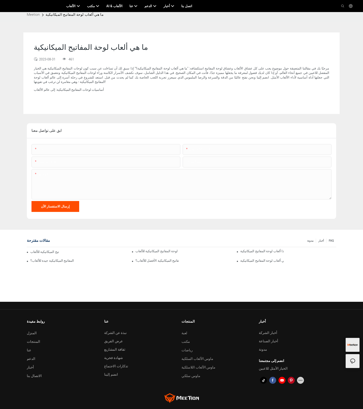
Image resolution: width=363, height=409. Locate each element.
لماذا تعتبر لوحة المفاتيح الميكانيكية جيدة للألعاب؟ (52, 260)
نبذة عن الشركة (115, 333)
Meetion (33, 15)
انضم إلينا (111, 374)
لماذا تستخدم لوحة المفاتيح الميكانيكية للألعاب (157, 251)
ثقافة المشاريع (114, 349)
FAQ (331, 240)
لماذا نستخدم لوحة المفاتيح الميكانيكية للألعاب (44, 252)
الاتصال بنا (34, 376)
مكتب (186, 342)
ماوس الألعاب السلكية (197, 359)
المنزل (32, 333)
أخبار (321, 240)
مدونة (310, 240)
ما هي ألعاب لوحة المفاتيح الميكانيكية (74, 15)
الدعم (31, 359)
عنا (29, 350)
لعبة (184, 333)
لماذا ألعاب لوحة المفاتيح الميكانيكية (262, 251)
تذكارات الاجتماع (116, 366)
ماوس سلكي (191, 376)
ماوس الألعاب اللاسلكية (198, 367)
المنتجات (33, 342)
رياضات (187, 350)
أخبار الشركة (268, 333)
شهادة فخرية (113, 358)
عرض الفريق (113, 341)
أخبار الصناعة (268, 341)
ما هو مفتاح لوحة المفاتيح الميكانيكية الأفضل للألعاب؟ (157, 260)
